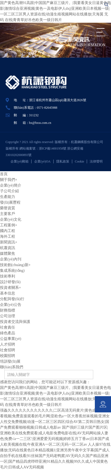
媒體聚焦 (7, 253)
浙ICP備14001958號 (53, 148)
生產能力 (7, 197)
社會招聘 (7, 350)
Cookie (79, 161)
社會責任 (7, 327)
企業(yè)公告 (10, 305)
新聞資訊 (8, 242)
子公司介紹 (9, 191)
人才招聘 (7, 344)
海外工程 (7, 236)
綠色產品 (7, 333)
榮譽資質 (7, 208)
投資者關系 (10, 288)
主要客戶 (7, 214)
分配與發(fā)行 (12, 299)
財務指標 (7, 310)
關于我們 (8, 180)
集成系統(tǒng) (12, 271)
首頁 (4, 174)
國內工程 (7, 231)
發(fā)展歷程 (10, 202)
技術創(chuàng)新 (15, 265)
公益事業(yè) (10, 339)
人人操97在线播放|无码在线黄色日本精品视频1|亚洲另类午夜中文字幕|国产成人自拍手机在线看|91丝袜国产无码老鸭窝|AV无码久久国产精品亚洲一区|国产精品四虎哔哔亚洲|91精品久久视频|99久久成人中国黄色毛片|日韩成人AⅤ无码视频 (55, 455)
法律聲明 (96, 161)
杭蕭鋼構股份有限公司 (88, 142)
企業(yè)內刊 (10, 259)
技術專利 (7, 276)
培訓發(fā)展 (10, 361)
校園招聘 (7, 356)
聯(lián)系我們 (11, 367)
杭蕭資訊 (7, 248)
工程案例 (8, 225)
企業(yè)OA (42, 161)
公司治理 (7, 316)
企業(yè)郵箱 (20, 161)
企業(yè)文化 (10, 219)
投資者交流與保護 (15, 322)
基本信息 (7, 293)
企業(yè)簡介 (10, 185)
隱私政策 (62, 161)
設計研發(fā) (10, 282)
